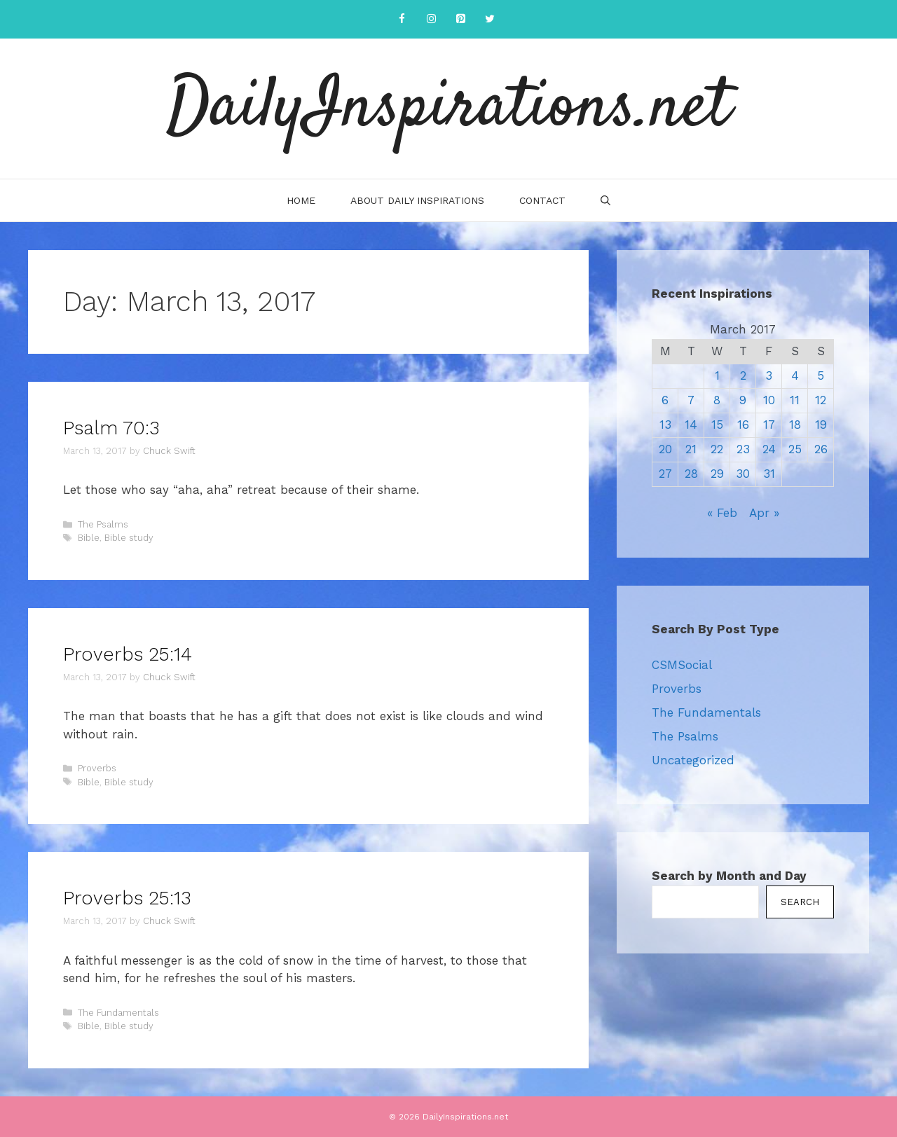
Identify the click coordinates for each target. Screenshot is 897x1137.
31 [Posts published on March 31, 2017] (769, 474)
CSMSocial (682, 665)
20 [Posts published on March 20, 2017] (665, 449)
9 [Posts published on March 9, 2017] (742, 400)
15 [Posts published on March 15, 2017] (717, 425)
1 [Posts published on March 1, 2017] (717, 375)
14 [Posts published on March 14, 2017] (691, 425)
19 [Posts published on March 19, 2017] (821, 425)
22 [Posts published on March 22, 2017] (717, 449)
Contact (542, 200)
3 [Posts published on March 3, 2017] (768, 375)
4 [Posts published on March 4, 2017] (795, 375)
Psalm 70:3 (111, 428)
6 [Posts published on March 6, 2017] (665, 400)
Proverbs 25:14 (127, 654)
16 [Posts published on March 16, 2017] (743, 425)
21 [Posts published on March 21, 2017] (691, 449)
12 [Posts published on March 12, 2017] (820, 400)
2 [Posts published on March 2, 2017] (743, 375)
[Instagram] (431, 19)
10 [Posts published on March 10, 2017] (769, 400)
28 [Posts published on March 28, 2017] (691, 474)
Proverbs (97, 768)
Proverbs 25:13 (127, 898)
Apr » (764, 513)
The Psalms (103, 524)
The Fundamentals (118, 1012)
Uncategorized (693, 760)
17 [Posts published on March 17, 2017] (769, 425)
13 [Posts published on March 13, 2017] (665, 425)
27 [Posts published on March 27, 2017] (665, 474)
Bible (89, 537)
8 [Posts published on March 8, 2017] (716, 400)
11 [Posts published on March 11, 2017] (795, 400)
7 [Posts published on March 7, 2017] (690, 400)
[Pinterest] (460, 19)
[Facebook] (401, 19)
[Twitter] (490, 19)
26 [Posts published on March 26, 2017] (821, 449)
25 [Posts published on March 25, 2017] (795, 449)
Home (301, 200)
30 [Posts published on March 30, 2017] (743, 474)
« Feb (722, 513)
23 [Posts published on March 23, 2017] (743, 449)
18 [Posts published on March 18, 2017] (795, 425)
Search (800, 902)
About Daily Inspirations (417, 200)
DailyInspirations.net (448, 108)
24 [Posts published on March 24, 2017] (769, 449)
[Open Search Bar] (605, 200)
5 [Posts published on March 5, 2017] (820, 375)
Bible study (128, 537)
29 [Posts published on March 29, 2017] (717, 474)
